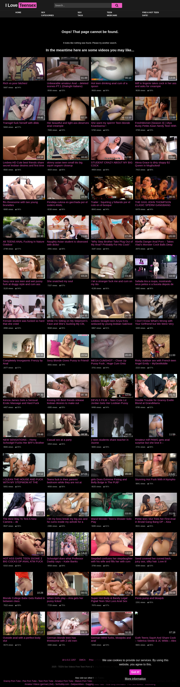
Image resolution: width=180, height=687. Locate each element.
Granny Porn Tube (12, 681)
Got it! (135, 672)
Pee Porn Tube (30, 681)
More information (135, 678)
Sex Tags (80, 13)
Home (18, 12)
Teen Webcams (112, 13)
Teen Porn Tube (45, 681)
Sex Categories (47, 13)
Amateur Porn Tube (64, 681)
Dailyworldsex (77, 684)
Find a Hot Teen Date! (150, 13)
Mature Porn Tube (83, 681)
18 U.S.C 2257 (69, 660)
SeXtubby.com (63, 684)
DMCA (82, 660)
